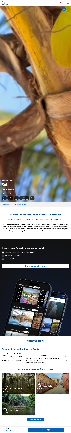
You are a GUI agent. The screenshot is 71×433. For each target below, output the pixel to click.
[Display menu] (68, 3)
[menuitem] (49, 3)
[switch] (49, 3)
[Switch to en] (62, 3)
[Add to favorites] (64, 9)
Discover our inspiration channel (35, 266)
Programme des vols (20, 204)
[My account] (52, 3)
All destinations (35, 419)
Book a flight (46, 430)
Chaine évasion (7, 204)
